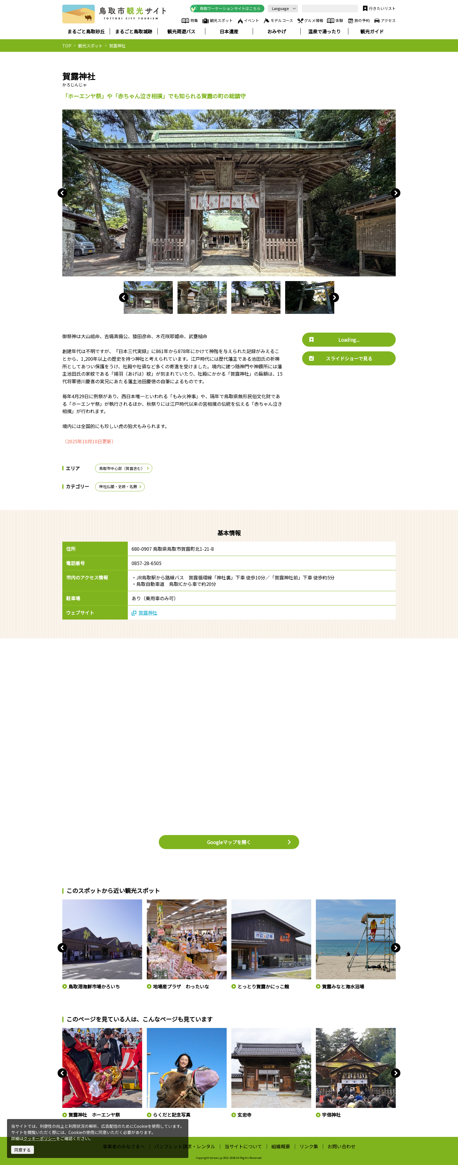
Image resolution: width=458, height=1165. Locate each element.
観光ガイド (372, 31)
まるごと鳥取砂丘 (86, 31)
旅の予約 (358, 21)
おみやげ (276, 31)
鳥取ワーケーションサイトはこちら (225, 8)
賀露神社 (144, 612)
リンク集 (308, 1146)
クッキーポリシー (39, 1138)
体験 (335, 21)
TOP (66, 45)
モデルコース (278, 21)
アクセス (384, 21)
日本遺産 (229, 31)
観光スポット (217, 21)
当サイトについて (243, 1146)
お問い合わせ (342, 1146)
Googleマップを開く (249, 842)
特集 (190, 21)
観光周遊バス (181, 31)
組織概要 (280, 1146)
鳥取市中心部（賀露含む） (124, 468)
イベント (248, 21)
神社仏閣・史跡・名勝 (120, 486)
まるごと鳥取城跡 (133, 31)
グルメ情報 (310, 21)
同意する (22, 1150)
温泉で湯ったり (324, 31)
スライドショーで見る (340, 358)
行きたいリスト (378, 8)
